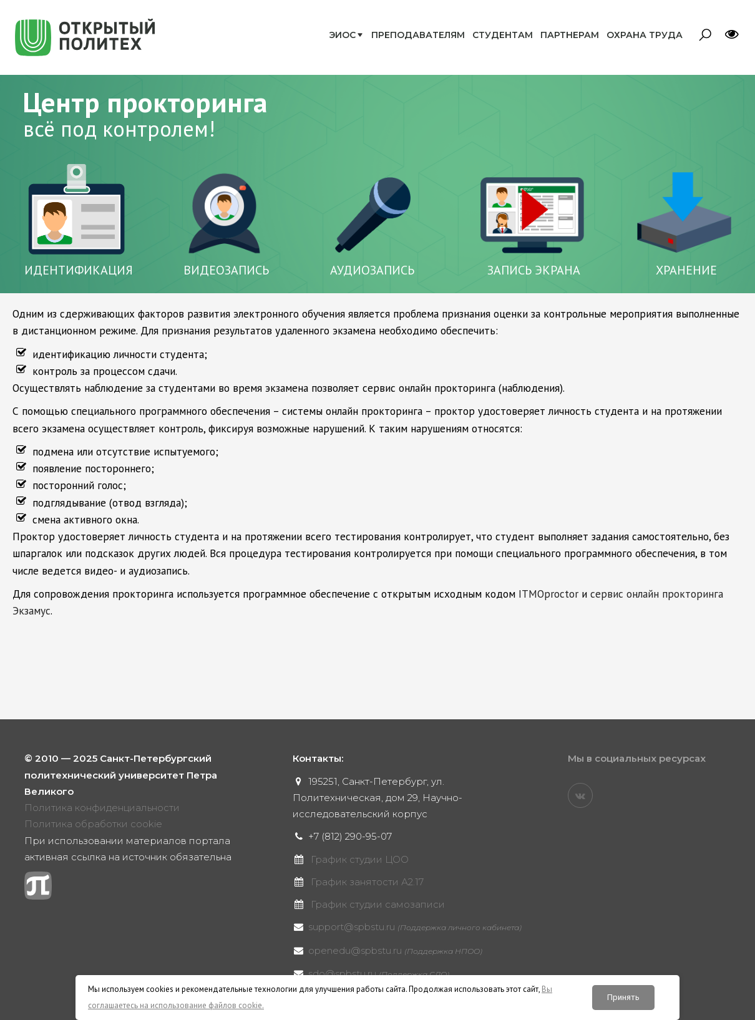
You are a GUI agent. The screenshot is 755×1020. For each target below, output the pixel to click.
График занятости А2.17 (367, 882)
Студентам (502, 35)
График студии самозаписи (378, 904)
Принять (623, 997)
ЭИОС (342, 35)
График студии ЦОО (360, 859)
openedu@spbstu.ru (395, 950)
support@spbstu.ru (415, 927)
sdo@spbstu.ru (378, 973)
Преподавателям (418, 35)
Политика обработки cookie (93, 824)
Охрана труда (644, 35)
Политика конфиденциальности (102, 808)
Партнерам (569, 35)
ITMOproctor (548, 593)
